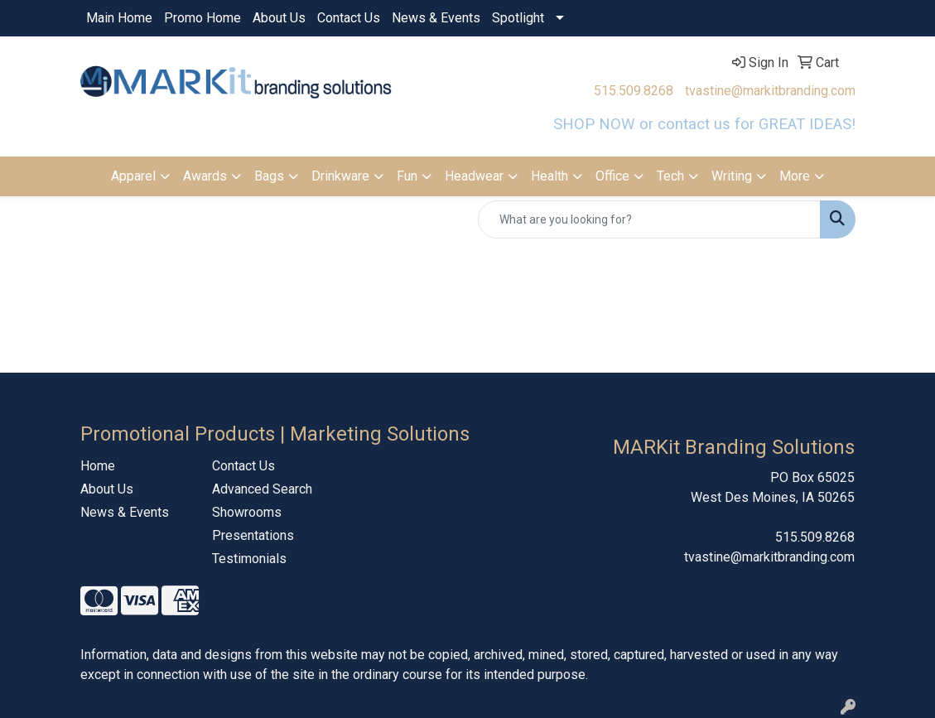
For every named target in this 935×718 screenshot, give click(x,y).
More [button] (794, 176)
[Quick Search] (649, 219)
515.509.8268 (633, 91)
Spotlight (518, 18)
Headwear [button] (474, 176)
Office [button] (612, 176)
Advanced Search (262, 489)
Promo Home (202, 18)
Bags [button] (269, 176)
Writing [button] (731, 176)
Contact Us (348, 18)
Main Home (119, 18)
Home (97, 466)
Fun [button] (407, 176)
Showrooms (247, 512)
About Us (279, 18)
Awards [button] (205, 176)
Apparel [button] (133, 176)
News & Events (436, 18)
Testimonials (249, 558)
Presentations (253, 535)
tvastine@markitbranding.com (770, 91)
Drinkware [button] (340, 176)
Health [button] (549, 176)
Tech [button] (670, 176)
